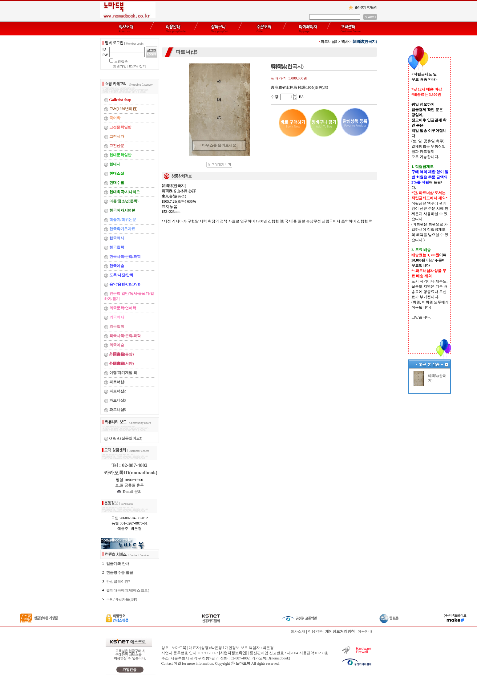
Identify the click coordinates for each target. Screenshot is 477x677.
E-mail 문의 (129, 491)
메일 (177, 663)
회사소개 (297, 631)
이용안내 (365, 631)
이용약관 (315, 631)
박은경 (268, 648)
